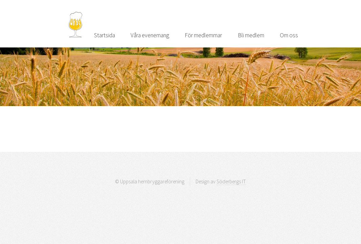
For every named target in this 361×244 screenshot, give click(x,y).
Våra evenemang (150, 35)
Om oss (289, 35)
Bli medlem (251, 35)
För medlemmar (203, 35)
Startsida (104, 35)
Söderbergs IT (231, 181)
